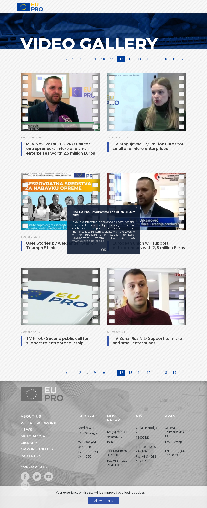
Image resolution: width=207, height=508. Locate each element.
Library (29, 443)
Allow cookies (103, 501)
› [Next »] (182, 59)
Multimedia (33, 436)
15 (149, 59)
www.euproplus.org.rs (88, 241)
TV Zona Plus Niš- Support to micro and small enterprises (147, 340)
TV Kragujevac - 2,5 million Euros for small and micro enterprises (148, 146)
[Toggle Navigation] (183, 7)
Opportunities (37, 449)
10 (103, 59)
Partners (31, 456)
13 (130, 59)
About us (31, 416)
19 (174, 59)
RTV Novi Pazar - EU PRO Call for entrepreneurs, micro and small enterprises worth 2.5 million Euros (60, 148)
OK (103, 249)
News (26, 429)
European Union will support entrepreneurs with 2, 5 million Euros (149, 245)
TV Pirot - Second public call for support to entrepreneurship (57, 340)
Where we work (38, 423)
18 (165, 59)
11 (112, 59)
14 (139, 59)
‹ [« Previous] (66, 59)
